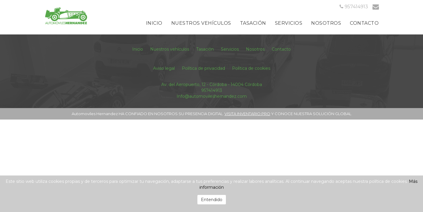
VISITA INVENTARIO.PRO (247, 113)
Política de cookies (251, 68)
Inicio (154, 23)
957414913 (211, 90)
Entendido (211, 199)
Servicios (289, 23)
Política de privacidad (203, 68)
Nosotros (326, 23)
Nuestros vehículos (201, 23)
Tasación (253, 23)
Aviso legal (164, 68)
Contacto (364, 23)
